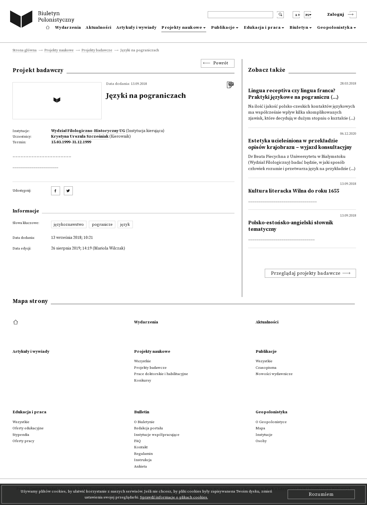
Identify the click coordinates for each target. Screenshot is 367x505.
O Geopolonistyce (271, 422)
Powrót (220, 63)
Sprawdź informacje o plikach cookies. (174, 497)
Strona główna (24, 51)
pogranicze (102, 224)
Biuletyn (298, 27)
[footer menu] (16, 322)
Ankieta (140, 466)
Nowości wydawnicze (274, 373)
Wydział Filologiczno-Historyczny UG (88, 131)
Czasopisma (266, 367)
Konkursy (142, 380)
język (125, 224)
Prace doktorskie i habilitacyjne (161, 373)
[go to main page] (43, 20)
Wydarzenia (68, 27)
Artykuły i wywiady (136, 27)
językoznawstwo (69, 224)
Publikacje (223, 27)
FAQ (137, 441)
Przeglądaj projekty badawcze (306, 273)
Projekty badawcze (96, 51)
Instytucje (264, 434)
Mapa (260, 428)
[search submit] (280, 14)
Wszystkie (142, 361)
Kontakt (141, 447)
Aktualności (98, 27)
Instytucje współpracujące (156, 434)
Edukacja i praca (262, 27)
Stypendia (20, 434)
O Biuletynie (144, 422)
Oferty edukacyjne (28, 428)
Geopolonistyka (334, 27)
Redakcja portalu (148, 428)
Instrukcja (143, 460)
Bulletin (141, 412)
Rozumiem (321, 494)
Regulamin (143, 453)
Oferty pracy (23, 441)
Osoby (261, 441)
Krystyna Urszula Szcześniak (79, 136)
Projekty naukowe (181, 27)
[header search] (240, 14)
